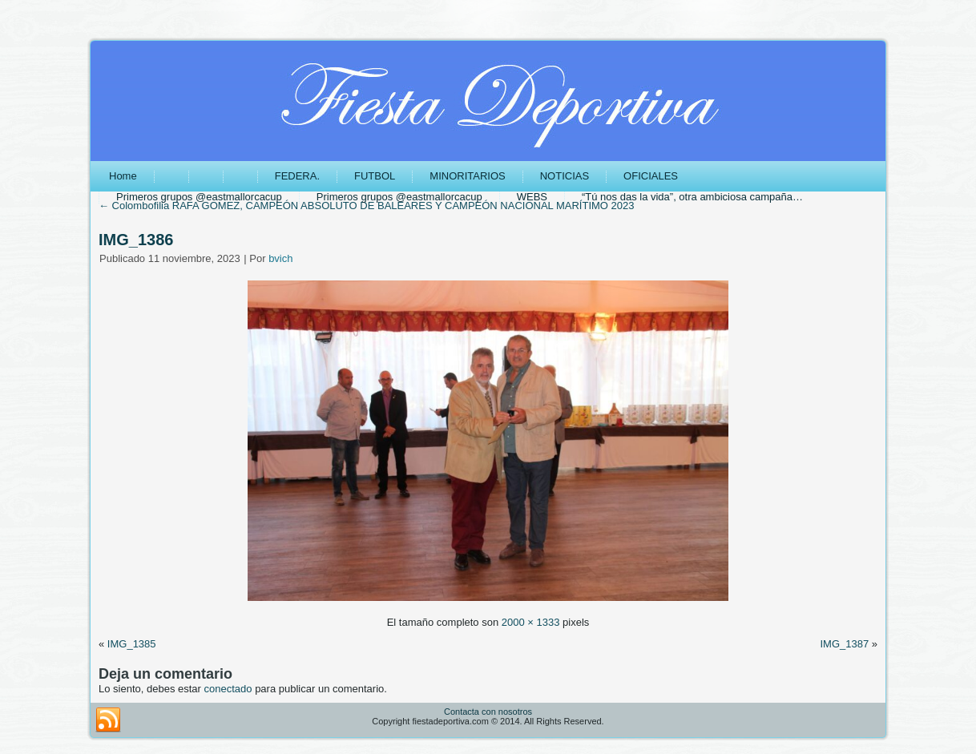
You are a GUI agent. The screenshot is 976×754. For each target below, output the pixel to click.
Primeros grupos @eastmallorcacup (199, 197)
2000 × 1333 (531, 622)
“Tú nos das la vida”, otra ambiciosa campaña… (692, 197)
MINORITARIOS (467, 176)
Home (123, 176)
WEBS (532, 197)
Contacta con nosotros (488, 711)
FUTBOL (374, 176)
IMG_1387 (844, 644)
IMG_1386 (136, 239)
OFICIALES (650, 176)
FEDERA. (297, 176)
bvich (280, 258)
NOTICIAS (564, 176)
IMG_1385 (131, 644)
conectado (228, 689)
